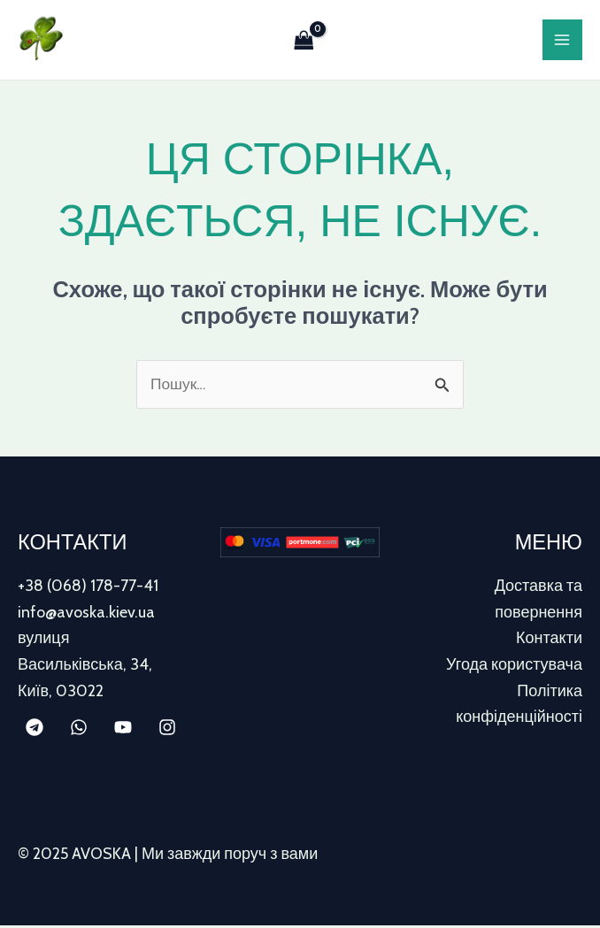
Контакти (549, 640)
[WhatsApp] (79, 730)
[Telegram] (34, 730)
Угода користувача (514, 667)
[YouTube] (123, 730)
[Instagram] (167, 730)
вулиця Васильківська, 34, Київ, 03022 (85, 666)
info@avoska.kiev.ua (86, 615)
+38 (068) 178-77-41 (88, 588)
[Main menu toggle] (562, 40)
